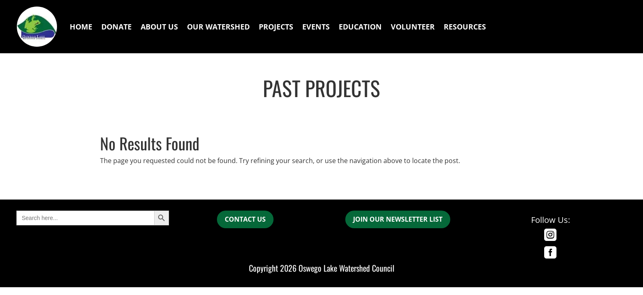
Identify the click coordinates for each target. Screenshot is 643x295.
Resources (465, 27)
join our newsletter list (397, 219)
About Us (159, 27)
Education (360, 27)
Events (316, 27)
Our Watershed (218, 27)
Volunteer (413, 27)
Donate (116, 27)
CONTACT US (245, 219)
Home (81, 27)
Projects (276, 27)
